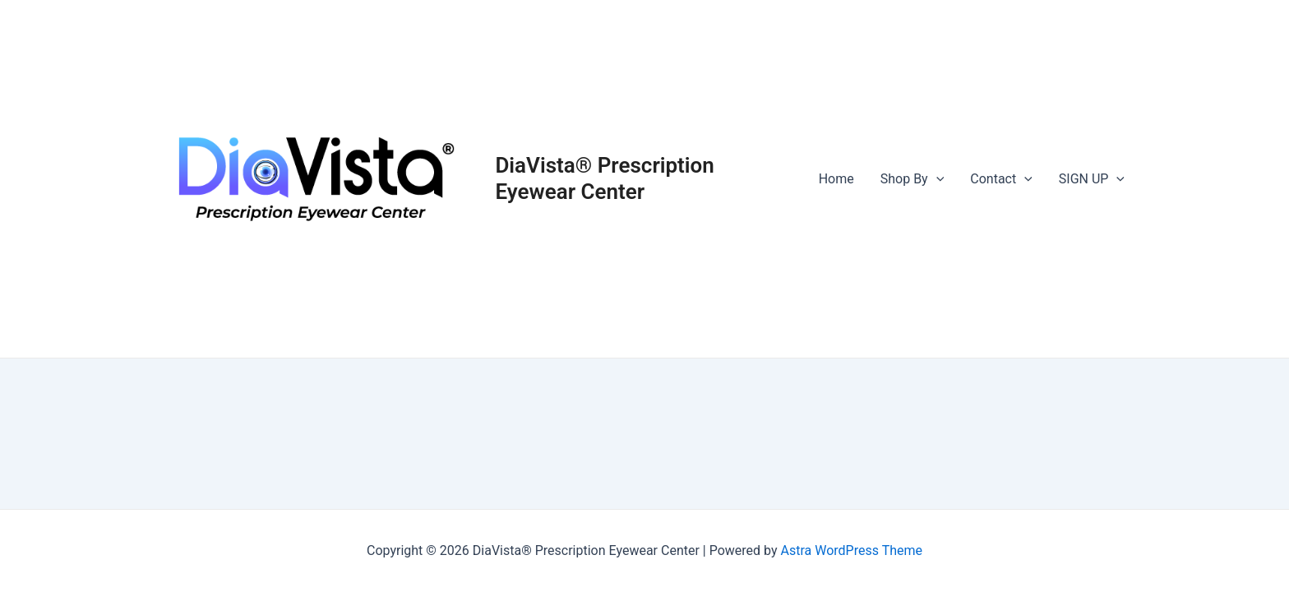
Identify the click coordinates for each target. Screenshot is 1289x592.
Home (836, 179)
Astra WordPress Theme (851, 550)
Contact (1001, 179)
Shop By (912, 179)
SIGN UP (1092, 179)
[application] (936, 179)
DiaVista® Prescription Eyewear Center (604, 178)
